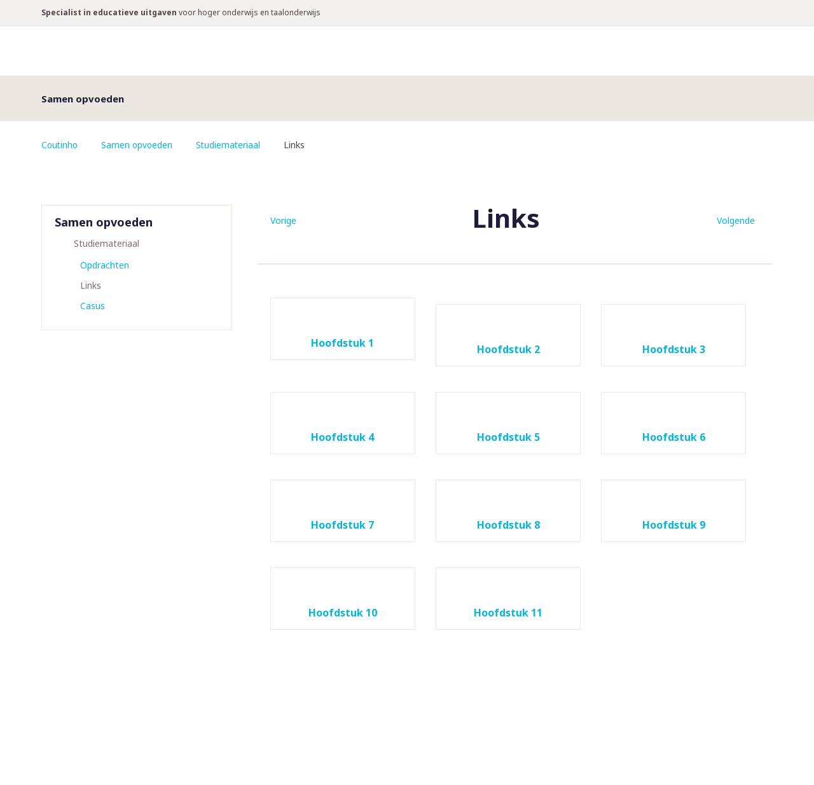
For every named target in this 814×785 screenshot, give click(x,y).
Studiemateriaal (232, 145)
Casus (92, 306)
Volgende (736, 220)
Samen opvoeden (139, 145)
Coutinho (60, 145)
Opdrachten (104, 265)
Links (90, 285)
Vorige (283, 220)
